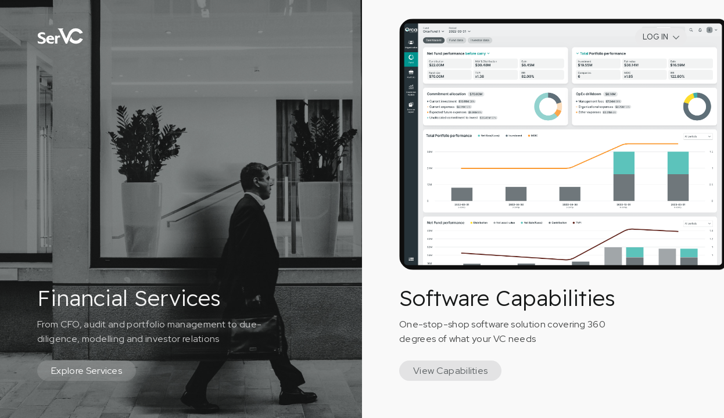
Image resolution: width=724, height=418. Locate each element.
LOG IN (655, 37)
